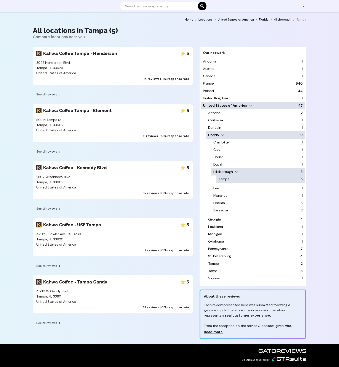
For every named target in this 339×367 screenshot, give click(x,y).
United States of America (236, 19)
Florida (264, 19)
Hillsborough (282, 19)
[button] (301, 6)
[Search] (162, 6)
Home (189, 19)
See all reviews (48, 94)
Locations (205, 19)
